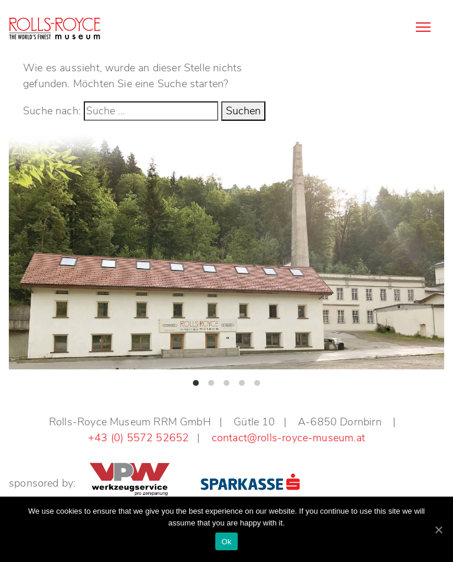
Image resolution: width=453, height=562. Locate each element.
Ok (226, 541)
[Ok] (438, 529)
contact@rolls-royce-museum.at (288, 438)
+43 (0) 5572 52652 (138, 438)
